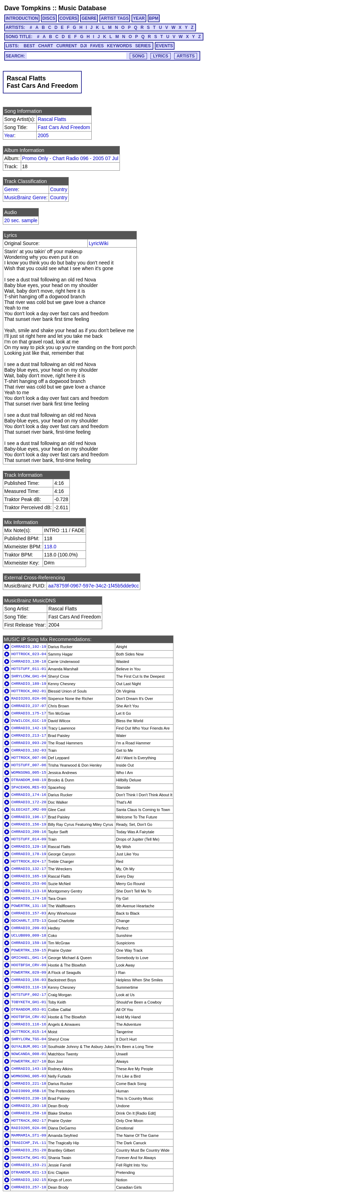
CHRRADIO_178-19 (28, 854)
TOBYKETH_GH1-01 (28, 1002)
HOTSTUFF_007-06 (28, 765)
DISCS (48, 18)
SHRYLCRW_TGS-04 (28, 1039)
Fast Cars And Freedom (64, 127)
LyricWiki (98, 243)
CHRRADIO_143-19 (28, 1069)
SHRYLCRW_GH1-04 (28, 676)
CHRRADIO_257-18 (28, 1187)
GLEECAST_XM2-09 (28, 810)
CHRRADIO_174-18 (28, 898)
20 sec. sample (20, 220)
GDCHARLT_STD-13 (28, 921)
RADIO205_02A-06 (28, 1128)
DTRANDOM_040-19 (28, 780)
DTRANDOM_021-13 (28, 1172)
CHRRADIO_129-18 (28, 847)
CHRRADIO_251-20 (28, 1150)
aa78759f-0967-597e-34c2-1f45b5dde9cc (93, 586)
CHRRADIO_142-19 (28, 728)
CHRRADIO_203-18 (28, 1106)
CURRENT (66, 45)
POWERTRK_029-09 (28, 972)
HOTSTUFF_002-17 (28, 995)
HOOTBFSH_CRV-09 (28, 965)
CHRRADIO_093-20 (28, 743)
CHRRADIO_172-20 (28, 802)
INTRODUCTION (22, 18)
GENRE (89, 18)
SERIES (143, 45)
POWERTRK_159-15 (28, 950)
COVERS (69, 18)
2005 (43, 135)
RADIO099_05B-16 (28, 1091)
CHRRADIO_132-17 (28, 869)
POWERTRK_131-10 (28, 906)
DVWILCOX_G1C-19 (28, 721)
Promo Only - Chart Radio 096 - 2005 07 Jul (70, 158)
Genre (11, 189)
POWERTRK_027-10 (28, 1061)
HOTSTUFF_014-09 (28, 839)
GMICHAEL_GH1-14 (28, 958)
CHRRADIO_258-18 (28, 1113)
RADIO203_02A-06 (28, 698)
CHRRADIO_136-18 (28, 661)
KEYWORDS (119, 45)
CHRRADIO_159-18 (28, 943)
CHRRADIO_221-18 (28, 1084)
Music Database (82, 8)
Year (9, 135)
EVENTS (164, 45)
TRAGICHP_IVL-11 (28, 1143)
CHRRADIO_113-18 (28, 891)
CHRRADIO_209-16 (28, 832)
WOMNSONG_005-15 (28, 772)
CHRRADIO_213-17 (28, 735)
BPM (154, 18)
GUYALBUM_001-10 (28, 1046)
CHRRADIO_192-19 (28, 647)
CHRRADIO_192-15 (28, 1180)
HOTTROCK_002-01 (28, 691)
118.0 (50, 546)
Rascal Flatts (52, 119)
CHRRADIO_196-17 (28, 817)
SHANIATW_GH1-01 (28, 1158)
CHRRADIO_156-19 (28, 824)
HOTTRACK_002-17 (28, 1121)
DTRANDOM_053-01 (28, 1009)
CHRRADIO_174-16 (28, 795)
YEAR (139, 18)
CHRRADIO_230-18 (28, 1098)
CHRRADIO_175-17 (28, 713)
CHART (45, 45)
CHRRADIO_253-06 (28, 884)
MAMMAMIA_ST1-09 (28, 1135)
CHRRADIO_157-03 (28, 913)
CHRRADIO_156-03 (28, 980)
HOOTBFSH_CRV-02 (28, 1017)
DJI (83, 45)
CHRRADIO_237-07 (28, 706)
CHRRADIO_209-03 (28, 928)
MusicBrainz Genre (25, 197)
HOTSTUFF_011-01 (28, 669)
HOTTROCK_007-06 (28, 758)
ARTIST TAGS (115, 18)
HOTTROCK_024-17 (28, 861)
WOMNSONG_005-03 (28, 1076)
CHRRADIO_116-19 (28, 987)
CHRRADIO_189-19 (28, 684)
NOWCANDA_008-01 (28, 1054)
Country (58, 189)
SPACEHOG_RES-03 (28, 787)
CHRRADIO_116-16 (28, 1024)
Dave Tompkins (27, 8)
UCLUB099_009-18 (28, 935)
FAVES (97, 45)
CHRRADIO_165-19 (28, 876)
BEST (29, 45)
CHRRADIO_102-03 (28, 750)
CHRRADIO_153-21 (28, 1165)
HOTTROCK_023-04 (28, 654)
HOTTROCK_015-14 (28, 1032)
